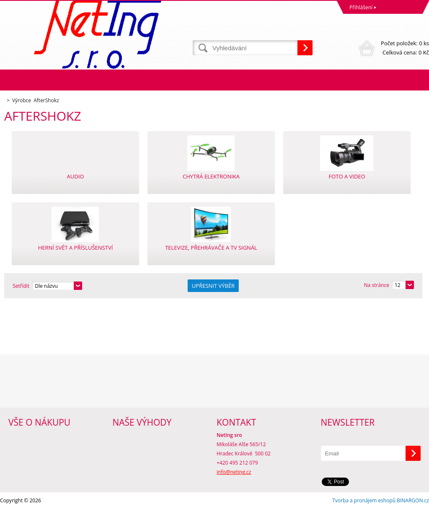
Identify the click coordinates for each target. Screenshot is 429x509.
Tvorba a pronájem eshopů (363, 500)
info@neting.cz (234, 471)
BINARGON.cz (413, 500)
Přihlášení (360, 7)
